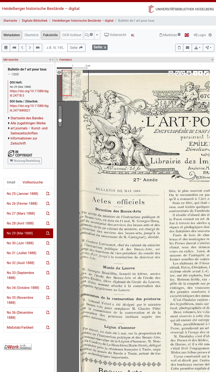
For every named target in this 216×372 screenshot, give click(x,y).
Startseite (10, 21)
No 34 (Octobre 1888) (23, 288)
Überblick (31, 35)
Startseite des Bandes (27, 118)
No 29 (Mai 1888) (20, 233)
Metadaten (12, 35)
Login (199, 35)
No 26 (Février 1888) (22, 204)
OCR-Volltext (71, 35)
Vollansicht (115, 35)
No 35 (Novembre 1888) (20, 300)
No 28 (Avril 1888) (20, 223)
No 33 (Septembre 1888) (20, 275)
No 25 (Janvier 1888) (22, 194)
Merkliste (170, 35)
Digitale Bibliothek (34, 21)
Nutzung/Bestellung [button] (25, 160)
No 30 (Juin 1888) (20, 243)
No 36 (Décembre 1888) (20, 315)
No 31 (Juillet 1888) (21, 253)
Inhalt (11, 182)
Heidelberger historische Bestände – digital (41, 8)
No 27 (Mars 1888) (21, 213)
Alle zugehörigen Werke (28, 123)
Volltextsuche (33, 182)
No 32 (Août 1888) (20, 263)
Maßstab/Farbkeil (20, 327)
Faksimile (50, 35)
